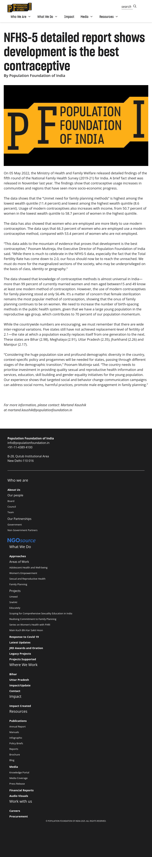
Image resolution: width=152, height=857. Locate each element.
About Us (13, 490)
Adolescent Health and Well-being (28, 567)
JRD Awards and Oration (26, 648)
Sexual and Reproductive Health (27, 578)
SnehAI (13, 602)
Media (87, 16)
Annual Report (17, 726)
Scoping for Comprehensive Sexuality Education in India (40, 613)
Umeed (13, 596)
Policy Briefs (16, 743)
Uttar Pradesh (19, 680)
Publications (18, 721)
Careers (14, 811)
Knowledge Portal (19, 772)
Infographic (15, 737)
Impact (69, 16)
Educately (14, 607)
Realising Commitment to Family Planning (32, 619)
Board (10, 501)
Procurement (18, 816)
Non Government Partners (22, 530)
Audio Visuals (18, 796)
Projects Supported (22, 659)
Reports (13, 749)
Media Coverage (18, 778)
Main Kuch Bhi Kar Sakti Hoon (26, 630)
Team (10, 512)
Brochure (14, 754)
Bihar (13, 674)
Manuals (14, 732)
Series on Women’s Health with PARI (29, 624)
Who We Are (21, 16)
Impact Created (20, 706)
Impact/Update (19, 685)
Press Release (17, 783)
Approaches (17, 556)
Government (14, 524)
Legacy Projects (20, 653)
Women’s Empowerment (23, 573)
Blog (11, 760)
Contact (14, 691)
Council (11, 506)
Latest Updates (19, 642)
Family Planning (18, 584)
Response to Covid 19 (24, 637)
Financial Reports (21, 790)
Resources (108, 16)
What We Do (47, 16)
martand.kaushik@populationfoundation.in (40, 410)
